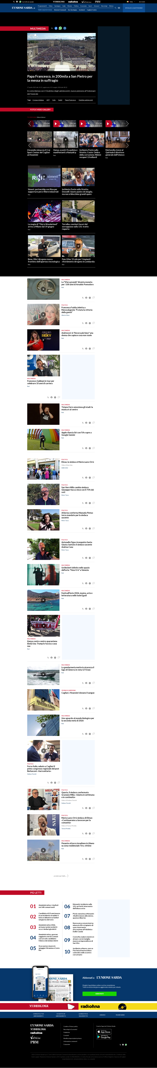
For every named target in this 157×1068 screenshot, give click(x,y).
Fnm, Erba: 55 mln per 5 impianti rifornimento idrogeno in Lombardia (78, 260)
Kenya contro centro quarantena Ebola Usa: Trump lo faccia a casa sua (42, 643)
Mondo (69, 6)
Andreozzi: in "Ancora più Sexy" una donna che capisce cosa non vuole (77, 334)
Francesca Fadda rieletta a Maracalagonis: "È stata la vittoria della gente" (76, 309)
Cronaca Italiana (38, 100)
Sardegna (57, 6)
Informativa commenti (70, 1041)
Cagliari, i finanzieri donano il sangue (77, 693)
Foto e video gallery (40, 109)
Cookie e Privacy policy (70, 1026)
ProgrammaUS (42, 6)
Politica (76, 6)
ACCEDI (142, 2)
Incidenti (82, 10)
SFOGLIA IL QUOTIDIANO (134, 8)
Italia (63, 6)
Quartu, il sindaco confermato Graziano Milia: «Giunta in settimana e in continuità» (77, 794)
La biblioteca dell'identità (83, 1015)
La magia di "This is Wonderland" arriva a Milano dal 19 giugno (43, 225)
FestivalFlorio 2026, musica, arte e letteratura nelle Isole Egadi (76, 594)
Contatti (66, 1035)
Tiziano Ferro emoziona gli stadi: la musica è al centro (77, 408)
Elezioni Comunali (60, 10)
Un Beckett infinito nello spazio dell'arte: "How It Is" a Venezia (75, 568)
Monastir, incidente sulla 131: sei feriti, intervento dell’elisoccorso (83, 906)
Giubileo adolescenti (86, 100)
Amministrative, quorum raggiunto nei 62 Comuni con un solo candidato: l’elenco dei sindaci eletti (48, 937)
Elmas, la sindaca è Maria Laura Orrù (77, 462)
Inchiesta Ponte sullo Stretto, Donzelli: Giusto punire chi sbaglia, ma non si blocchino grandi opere (77, 191)
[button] (51, 28)
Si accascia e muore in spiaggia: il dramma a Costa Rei (49, 948)
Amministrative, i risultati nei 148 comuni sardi (48, 906)
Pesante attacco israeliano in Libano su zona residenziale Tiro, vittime (77, 844)
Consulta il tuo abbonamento (38, 1015)
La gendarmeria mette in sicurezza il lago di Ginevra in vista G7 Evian (77, 668)
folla (53, 100)
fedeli (60, 100)
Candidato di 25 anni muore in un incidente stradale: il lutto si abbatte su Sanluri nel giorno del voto (49, 916)
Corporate (66, 1044)
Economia (84, 6)
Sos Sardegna (72, 10)
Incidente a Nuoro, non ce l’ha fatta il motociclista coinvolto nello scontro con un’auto (83, 951)
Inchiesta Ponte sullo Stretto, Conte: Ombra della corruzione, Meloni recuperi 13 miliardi (90, 153)
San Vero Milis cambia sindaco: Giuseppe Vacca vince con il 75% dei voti (77, 489)
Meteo (111, 6)
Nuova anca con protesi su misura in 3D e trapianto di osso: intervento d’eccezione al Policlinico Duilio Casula (83, 927)
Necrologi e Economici (70, 1029)
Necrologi (104, 6)
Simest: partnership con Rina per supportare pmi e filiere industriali (43, 190)
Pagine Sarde (120, 1015)
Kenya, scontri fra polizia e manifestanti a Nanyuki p (65, 151)
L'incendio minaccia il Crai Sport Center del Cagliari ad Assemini (38, 152)
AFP (48, 100)
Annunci (96, 6)
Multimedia (38, 28)
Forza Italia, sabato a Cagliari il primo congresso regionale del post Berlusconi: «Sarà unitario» (43, 768)
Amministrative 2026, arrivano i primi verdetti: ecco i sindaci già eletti (48, 927)
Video (50, 6)
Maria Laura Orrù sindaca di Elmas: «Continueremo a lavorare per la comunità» (77, 820)
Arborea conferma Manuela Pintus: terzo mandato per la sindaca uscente (77, 515)
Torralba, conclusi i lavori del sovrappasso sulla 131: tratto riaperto (75, 226)
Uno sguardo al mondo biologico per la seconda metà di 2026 (77, 719)
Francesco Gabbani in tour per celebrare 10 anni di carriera (40, 382)
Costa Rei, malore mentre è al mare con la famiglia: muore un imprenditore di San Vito (83, 940)
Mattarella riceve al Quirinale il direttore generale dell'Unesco (115, 152)
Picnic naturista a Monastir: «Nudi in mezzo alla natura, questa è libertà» (83, 916)
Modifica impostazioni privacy (72, 1038)
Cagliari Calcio (92, 10)
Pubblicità (66, 1032)
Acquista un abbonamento (61, 1015)
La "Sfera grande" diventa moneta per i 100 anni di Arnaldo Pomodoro (77, 283)
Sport (90, 6)
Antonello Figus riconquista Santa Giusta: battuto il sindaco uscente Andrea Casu (76, 544)
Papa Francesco (70, 100)
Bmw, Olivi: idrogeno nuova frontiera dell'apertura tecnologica (44, 260)
